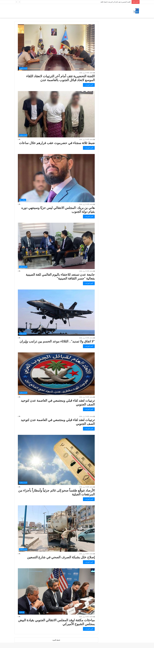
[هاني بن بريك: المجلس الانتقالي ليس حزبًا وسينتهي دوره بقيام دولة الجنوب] (56, 178)
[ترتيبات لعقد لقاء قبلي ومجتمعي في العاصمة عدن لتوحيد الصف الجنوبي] (56, 373)
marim (91, 554)
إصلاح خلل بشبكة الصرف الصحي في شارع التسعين (61, 557)
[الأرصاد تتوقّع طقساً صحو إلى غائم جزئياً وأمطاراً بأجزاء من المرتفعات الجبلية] (56, 460)
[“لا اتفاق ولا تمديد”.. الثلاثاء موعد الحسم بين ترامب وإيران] (56, 312)
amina (91, 139)
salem (91, 73)
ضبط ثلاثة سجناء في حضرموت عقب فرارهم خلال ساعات (57, 143)
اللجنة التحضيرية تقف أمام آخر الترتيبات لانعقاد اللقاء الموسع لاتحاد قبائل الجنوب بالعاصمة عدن (60, 78)
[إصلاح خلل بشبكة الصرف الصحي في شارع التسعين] (56, 528)
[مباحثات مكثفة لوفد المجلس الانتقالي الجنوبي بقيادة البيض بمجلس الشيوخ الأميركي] (56, 591)
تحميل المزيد (56, 640)
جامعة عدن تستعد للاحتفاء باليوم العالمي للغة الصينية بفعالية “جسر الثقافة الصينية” (60, 276)
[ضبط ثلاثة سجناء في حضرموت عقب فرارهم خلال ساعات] (56, 114)
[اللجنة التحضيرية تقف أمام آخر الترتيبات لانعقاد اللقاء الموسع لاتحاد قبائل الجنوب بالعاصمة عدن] (56, 47)
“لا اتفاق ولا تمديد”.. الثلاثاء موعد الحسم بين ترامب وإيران (57, 341)
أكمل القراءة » (89, 85)
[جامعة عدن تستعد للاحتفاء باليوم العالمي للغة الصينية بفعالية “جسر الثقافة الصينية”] (56, 246)
